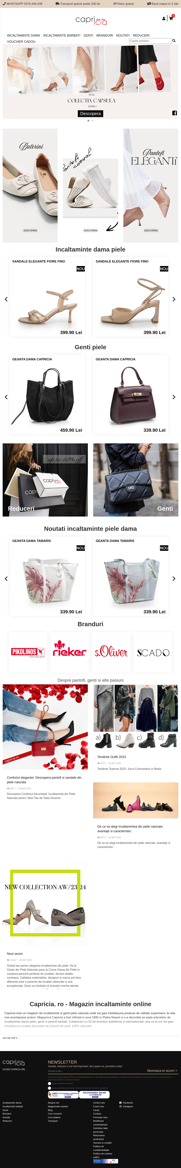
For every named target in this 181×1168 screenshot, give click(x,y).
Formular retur (100, 1117)
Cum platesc (54, 1117)
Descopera (90, 113)
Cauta (96, 1110)
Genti (88, 35)
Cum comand (55, 1113)
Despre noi (53, 1102)
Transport (53, 1121)
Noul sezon (15, 953)
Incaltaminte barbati (61, 35)
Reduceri (141, 35)
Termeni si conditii (102, 1143)
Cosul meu (98, 1106)
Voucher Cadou (21, 41)
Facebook (126, 1102)
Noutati (123, 35)
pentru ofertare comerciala (62, 1083)
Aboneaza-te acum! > (162, 1070)
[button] (88, 120)
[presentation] (6, 299)
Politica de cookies (102, 1153)
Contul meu (99, 1102)
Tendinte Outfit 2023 (111, 757)
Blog (50, 1110)
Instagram (126, 1106)
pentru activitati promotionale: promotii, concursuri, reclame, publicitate (79, 1088)
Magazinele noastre (58, 1106)
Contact (97, 1113)
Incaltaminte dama (23, 35)
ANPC (96, 1157)
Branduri (104, 35)
